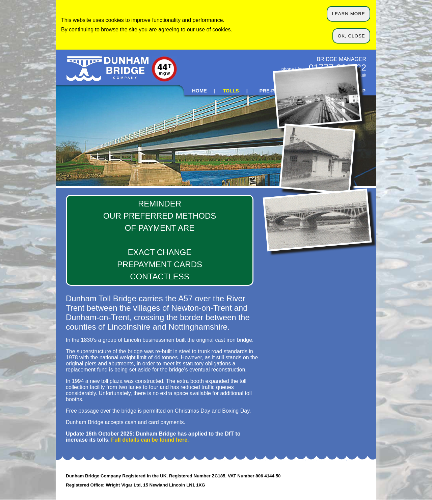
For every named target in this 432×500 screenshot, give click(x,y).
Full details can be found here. (150, 440)
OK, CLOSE (351, 35)
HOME (199, 90)
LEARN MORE (348, 13)
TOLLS (231, 90)
